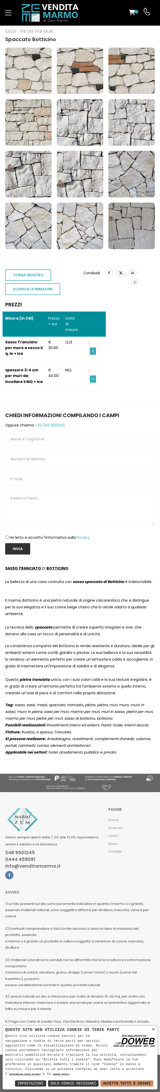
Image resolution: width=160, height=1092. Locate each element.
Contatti (115, 851)
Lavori (113, 835)
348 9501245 (20, 852)
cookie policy (61, 1074)
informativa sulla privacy (25, 1074)
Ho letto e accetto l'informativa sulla (50, 537)
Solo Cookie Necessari (73, 1083)
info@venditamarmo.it (33, 866)
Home (113, 819)
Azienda (115, 827)
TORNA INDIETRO (28, 275)
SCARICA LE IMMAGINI (33, 289)
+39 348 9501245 (49, 425)
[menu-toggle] (8, 13)
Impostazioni (31, 1083)
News (113, 843)
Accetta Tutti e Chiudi (127, 1083)
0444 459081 (20, 859)
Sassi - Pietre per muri (29, 31)
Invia (18, 548)
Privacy (83, 537)
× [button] (153, 1029)
